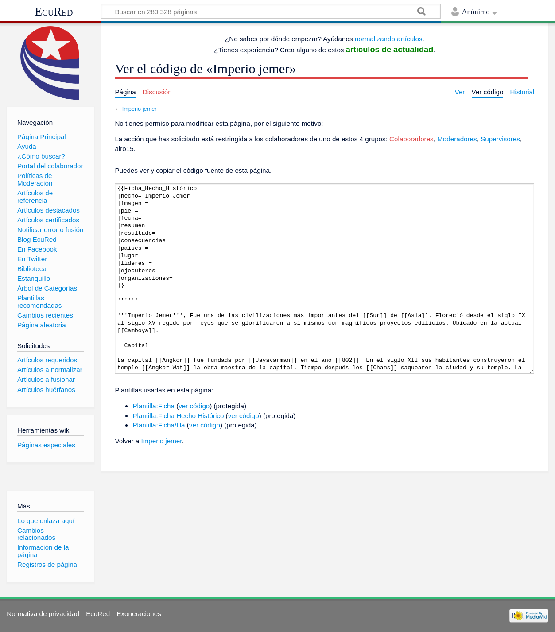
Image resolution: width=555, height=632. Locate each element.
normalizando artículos (389, 39)
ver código (194, 406)
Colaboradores (411, 139)
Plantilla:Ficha (153, 406)
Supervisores (500, 139)
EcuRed (54, 11)
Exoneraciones (138, 613)
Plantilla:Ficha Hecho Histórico (178, 415)
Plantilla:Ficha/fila (158, 425)
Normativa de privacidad (43, 613)
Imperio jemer (139, 108)
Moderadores (457, 139)
